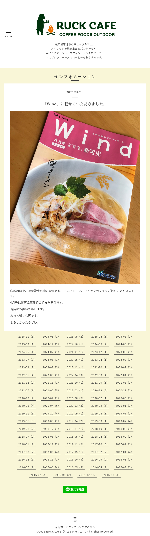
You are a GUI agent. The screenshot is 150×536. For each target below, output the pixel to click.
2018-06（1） (51, 436)
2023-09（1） (124, 352)
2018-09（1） (124, 429)
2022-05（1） (51, 375)
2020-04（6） (51, 406)
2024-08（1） (124, 344)
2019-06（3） (27, 421)
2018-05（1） (76, 436)
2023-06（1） (51, 359)
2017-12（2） (51, 444)
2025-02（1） (27, 344)
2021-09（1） (100, 382)
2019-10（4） (51, 413)
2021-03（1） (76, 390)
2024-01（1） (76, 352)
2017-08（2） (27, 452)
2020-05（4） (27, 406)
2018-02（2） (124, 436)
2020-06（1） (124, 398)
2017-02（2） (100, 452)
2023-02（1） (27, 367)
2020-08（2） (76, 398)
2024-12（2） (51, 344)
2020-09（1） (51, 398)
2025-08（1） (51, 336)
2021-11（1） (51, 382)
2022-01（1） (124, 375)
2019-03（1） (100, 421)
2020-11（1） (124, 390)
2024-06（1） (27, 352)
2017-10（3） (100, 444)
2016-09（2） (100, 459)
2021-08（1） (124, 382)
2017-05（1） (76, 452)
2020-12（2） (100, 390)
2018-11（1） (76, 429)
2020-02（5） (100, 406)
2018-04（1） (100, 436)
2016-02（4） (39, 475)
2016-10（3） (76, 459)
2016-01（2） (64, 475)
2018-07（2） (27, 436)
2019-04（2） (76, 421)
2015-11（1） (112, 475)
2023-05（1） (76, 359)
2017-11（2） (76, 444)
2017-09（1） (124, 444)
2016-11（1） (51, 459)
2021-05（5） (51, 390)
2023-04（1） (100, 359)
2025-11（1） (27, 336)
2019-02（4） (124, 421)
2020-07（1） (100, 398)
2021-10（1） (76, 382)
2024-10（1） (76, 344)
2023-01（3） (51, 367)
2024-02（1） (51, 352)
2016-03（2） (124, 467)
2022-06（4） (27, 375)
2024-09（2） (100, 344)
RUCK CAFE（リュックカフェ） (65, 531)
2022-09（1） (124, 367)
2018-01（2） (27, 444)
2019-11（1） (27, 413)
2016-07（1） (27, 467)
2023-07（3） (27, 359)
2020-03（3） (76, 406)
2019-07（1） (124, 413)
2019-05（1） (51, 421)
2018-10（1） (100, 429)
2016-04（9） (100, 467)
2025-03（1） (124, 336)
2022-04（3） (76, 375)
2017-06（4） (51, 452)
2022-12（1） (76, 367)
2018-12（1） (51, 429)
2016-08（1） (124, 459)
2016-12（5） (27, 459)
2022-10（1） (100, 367)
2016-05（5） (76, 467)
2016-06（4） (51, 467)
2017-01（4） (124, 452)
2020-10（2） (27, 398)
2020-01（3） (124, 406)
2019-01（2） (27, 429)
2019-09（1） (76, 413)
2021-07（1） (27, 390)
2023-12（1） (100, 352)
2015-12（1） (88, 475)
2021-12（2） (27, 382)
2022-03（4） (100, 375)
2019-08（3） (100, 413)
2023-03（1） (124, 359)
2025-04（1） (100, 336)
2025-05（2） (76, 336)
